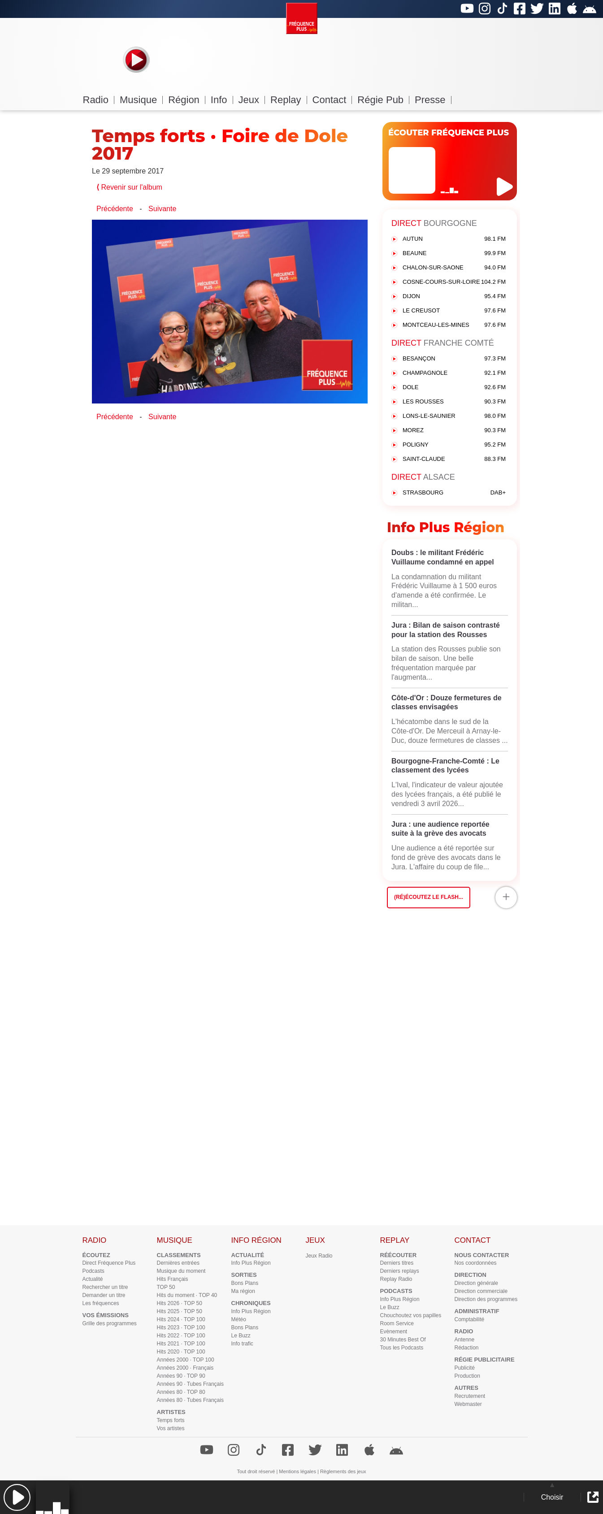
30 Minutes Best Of (403, 1339)
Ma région (243, 1291)
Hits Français (172, 1279)
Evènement (394, 1331)
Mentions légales (297, 1471)
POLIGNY (454, 445)
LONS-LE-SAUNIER (454, 416)
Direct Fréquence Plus (109, 1263)
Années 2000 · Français (185, 1368)
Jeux (252, 99)
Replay (288, 99)
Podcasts (93, 1271)
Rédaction (467, 1348)
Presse (433, 99)
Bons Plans (245, 1283)
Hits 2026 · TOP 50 (179, 1303)
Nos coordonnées (476, 1263)
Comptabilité (470, 1319)
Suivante (162, 209)
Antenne (465, 1339)
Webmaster (468, 1404)
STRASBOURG (454, 493)
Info (222, 99)
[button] (17, 1497)
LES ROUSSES (454, 402)
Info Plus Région (251, 1263)
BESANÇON (454, 359)
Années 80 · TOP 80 (181, 1392)
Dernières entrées (178, 1263)
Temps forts (171, 1420)
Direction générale (476, 1283)
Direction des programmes (486, 1299)
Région (186, 99)
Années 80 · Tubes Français (190, 1400)
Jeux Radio (319, 1256)
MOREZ (454, 430)
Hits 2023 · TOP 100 (181, 1327)
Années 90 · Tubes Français (190, 1384)
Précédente (114, 209)
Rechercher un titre (105, 1287)
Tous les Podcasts (402, 1348)
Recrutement (470, 1396)
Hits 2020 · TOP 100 (181, 1352)
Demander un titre (104, 1295)
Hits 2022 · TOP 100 (181, 1335)
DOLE (454, 387)
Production (467, 1376)
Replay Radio (396, 1279)
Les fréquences (100, 1303)
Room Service (397, 1323)
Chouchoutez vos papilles (411, 1315)
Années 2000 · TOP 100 (185, 1360)
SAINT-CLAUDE (454, 459)
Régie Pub (383, 99)
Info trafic (242, 1343)
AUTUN (454, 239)
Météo (238, 1319)
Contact (332, 99)
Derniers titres (397, 1263)
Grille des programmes (109, 1323)
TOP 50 (166, 1287)
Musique (141, 99)
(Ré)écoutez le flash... (428, 897)
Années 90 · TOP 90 (181, 1376)
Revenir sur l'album (129, 187)
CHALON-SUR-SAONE (454, 268)
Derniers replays (399, 1271)
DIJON (454, 296)
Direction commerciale (481, 1291)
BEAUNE (454, 253)
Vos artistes (171, 1428)
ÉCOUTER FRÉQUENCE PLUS (448, 133)
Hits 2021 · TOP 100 (181, 1343)
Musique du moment (181, 1271)
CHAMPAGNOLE (454, 373)
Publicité (465, 1368)
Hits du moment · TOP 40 (187, 1295)
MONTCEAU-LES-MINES (454, 325)
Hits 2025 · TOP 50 (179, 1311)
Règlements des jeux (343, 1471)
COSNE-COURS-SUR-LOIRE (454, 282)
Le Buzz (241, 1335)
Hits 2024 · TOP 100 (181, 1319)
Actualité (92, 1279)
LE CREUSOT (454, 311)
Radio (98, 99)
